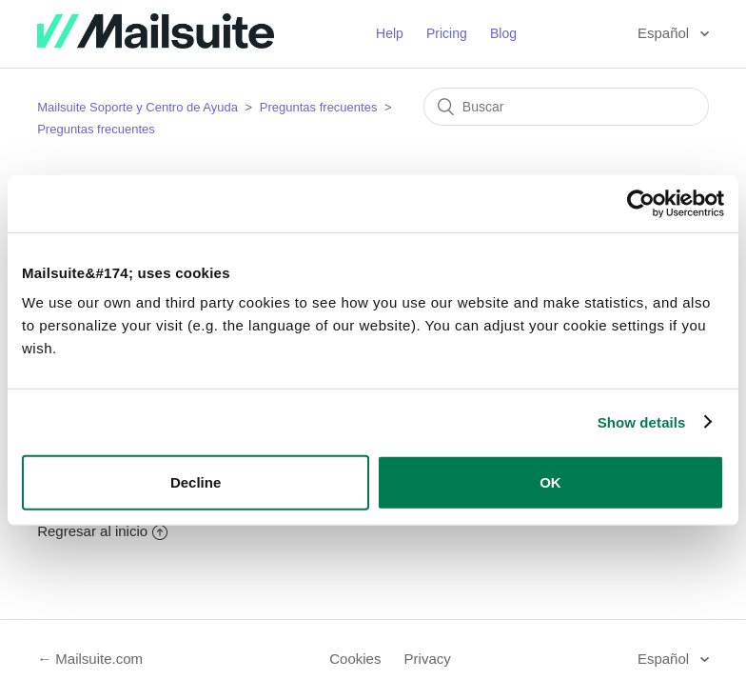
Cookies (355, 658)
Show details (642, 421)
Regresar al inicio (102, 531)
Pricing (446, 33)
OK (550, 482)
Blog (503, 33)
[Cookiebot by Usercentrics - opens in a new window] (641, 203)
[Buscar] (566, 107)
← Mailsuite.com (90, 658)
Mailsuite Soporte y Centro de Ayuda (137, 107)
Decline (195, 482)
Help (389, 33)
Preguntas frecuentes (319, 107)
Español (665, 33)
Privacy (427, 658)
